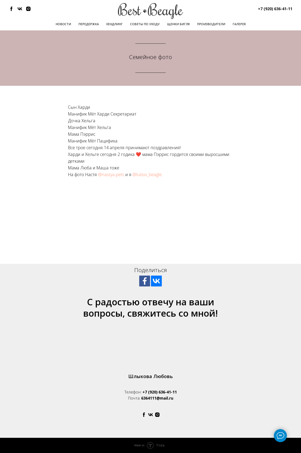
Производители (211, 24)
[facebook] (11, 10)
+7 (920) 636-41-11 (159, 392)
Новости (63, 24)
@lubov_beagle (147, 174)
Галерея (239, 24)
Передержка (88, 24)
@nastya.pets (111, 174)
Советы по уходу (145, 24)
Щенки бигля (178, 24)
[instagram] (28, 10)
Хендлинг (114, 24)
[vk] (20, 10)
